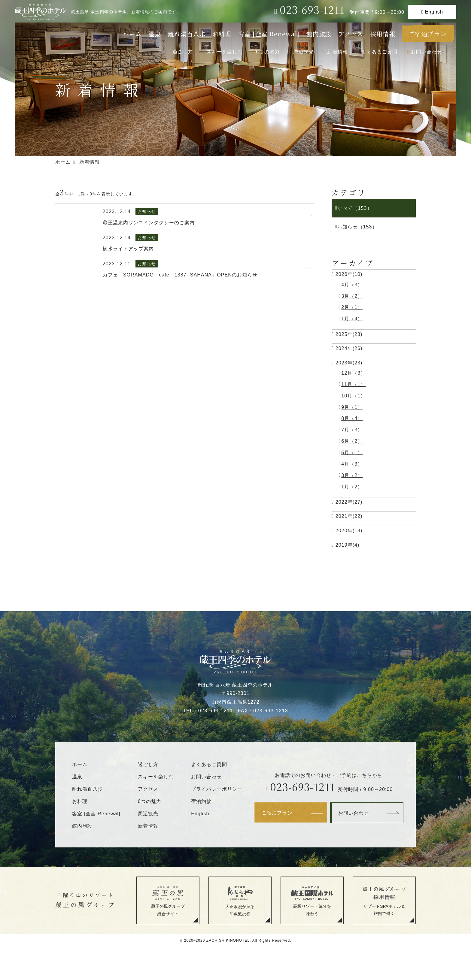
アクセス (350, 33)
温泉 (154, 33)
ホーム (132, 33)
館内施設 (319, 33)
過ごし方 (182, 51)
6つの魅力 (268, 51)
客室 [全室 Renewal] (269, 33)
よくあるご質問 (379, 51)
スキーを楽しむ (224, 51)
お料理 (221, 33)
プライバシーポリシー (216, 789)
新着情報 (337, 51)
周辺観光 (303, 51)
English (434, 11)
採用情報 (382, 33)
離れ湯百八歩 (187, 33)
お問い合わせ (426, 51)
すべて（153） (354, 208)
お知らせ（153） (357, 226)
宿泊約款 (201, 801)
